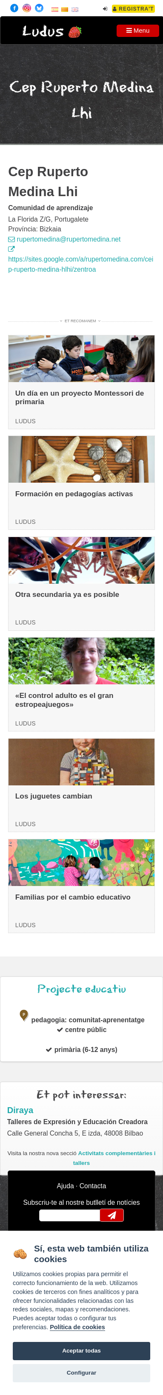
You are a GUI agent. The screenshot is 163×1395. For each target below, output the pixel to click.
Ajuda (65, 1186)
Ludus (43, 31)
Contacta (93, 1186)
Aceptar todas (81, 1350)
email (51, 1215)
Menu (138, 30)
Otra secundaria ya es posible (67, 594)
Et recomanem (80, 321)
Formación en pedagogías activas (74, 493)
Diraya (20, 1110)
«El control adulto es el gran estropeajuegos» (64, 700)
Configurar (81, 1373)
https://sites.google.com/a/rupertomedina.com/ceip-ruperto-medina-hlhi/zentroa (80, 259)
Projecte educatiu (81, 989)
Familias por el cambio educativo (73, 897)
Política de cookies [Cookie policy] (77, 1327)
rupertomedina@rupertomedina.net (64, 239)
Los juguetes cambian (53, 796)
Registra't (133, 9)
